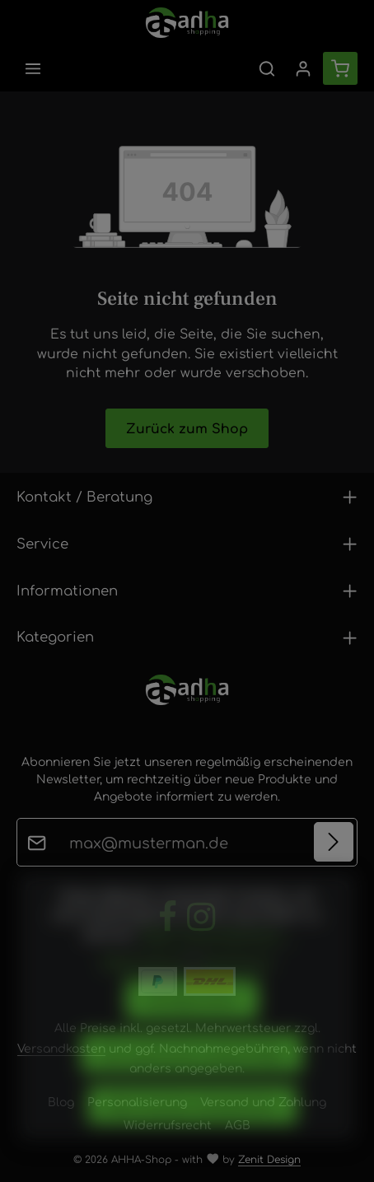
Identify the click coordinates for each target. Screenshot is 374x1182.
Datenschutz (144, 984)
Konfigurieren (192, 1024)
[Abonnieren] (333, 842)
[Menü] (32, 68)
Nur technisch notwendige (192, 1076)
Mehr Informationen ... (216, 958)
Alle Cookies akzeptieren (192, 1129)
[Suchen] (266, 68)
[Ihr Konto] (303, 68)
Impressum (236, 984)
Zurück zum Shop (187, 428)
